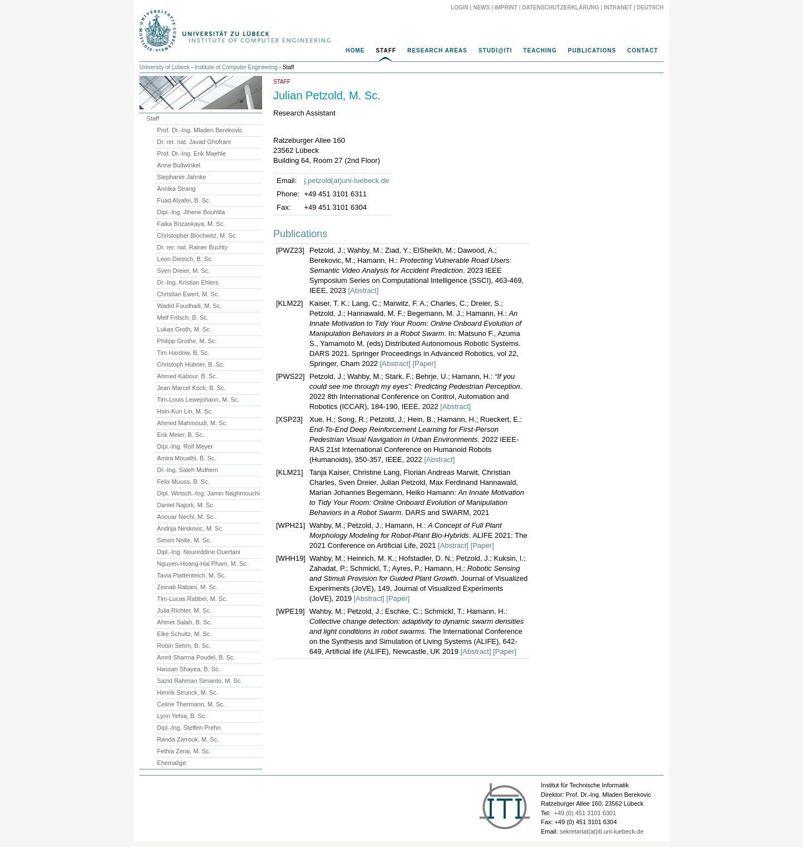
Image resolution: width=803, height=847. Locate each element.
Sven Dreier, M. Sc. (183, 270)
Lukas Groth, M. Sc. (184, 329)
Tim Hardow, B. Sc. (183, 352)
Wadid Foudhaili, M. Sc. (189, 305)
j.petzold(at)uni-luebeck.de (346, 180)
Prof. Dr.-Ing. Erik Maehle (191, 153)
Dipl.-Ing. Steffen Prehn (189, 727)
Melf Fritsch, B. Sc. (183, 317)
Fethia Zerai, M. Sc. (184, 751)
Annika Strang (176, 188)
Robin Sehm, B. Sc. (184, 645)
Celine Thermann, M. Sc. (191, 704)
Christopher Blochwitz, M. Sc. (197, 235)
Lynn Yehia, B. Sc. (182, 716)
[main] (401, 370)
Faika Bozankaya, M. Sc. (191, 223)
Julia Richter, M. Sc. (184, 610)
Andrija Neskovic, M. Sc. (190, 528)
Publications (592, 50)
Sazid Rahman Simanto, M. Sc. (200, 680)
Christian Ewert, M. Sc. (188, 294)
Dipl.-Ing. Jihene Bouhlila (191, 212)
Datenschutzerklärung (560, 7)
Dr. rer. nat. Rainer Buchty (192, 247)
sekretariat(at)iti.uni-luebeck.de (602, 831)
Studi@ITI (495, 50)
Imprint (506, 7)
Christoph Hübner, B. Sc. (191, 364)
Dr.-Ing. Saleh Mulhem (187, 469)
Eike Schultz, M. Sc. (184, 634)
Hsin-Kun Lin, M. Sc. (185, 411)
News (481, 7)
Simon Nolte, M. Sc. (184, 540)
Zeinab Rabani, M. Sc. (187, 587)
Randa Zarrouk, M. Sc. (188, 739)
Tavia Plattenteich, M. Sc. (191, 575)
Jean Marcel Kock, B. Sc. (191, 387)
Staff (386, 50)
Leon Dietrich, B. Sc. (185, 259)
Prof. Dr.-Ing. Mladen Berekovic (200, 130)
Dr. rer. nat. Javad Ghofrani (194, 141)
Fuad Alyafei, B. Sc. (184, 200)
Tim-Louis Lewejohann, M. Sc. (198, 399)
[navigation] (401, 53)
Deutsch (650, 7)
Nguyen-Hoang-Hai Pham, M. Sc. (202, 563)
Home (355, 50)
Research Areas (437, 50)
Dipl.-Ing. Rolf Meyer (185, 446)
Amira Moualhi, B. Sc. (186, 458)
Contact (642, 50)
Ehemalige (171, 762)
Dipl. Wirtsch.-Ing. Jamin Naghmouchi (208, 493)
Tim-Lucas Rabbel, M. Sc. (192, 598)
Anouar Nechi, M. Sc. (186, 516)
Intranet (618, 7)
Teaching (540, 50)
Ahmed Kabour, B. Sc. (187, 376)
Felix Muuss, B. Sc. (183, 481)
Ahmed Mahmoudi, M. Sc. (192, 423)
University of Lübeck (164, 67)
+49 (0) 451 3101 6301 (585, 813)
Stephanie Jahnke (181, 177)
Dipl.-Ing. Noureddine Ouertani (198, 551)
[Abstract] (363, 290)
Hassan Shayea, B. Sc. (188, 669)
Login (459, 7)
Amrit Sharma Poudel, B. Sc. (196, 657)
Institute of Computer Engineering (236, 67)
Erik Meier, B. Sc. (180, 434)
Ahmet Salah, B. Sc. (184, 622)
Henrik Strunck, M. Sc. (187, 692)
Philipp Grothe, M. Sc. (187, 341)
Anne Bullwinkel (179, 165)
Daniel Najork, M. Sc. (186, 505)
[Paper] (424, 363)
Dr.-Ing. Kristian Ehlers (188, 282)
